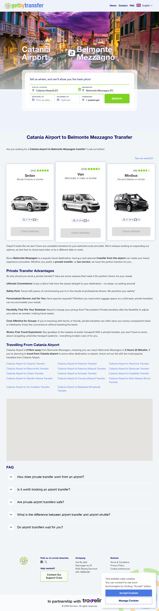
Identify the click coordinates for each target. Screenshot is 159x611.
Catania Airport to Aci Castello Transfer (28, 387)
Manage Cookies (129, 600)
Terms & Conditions (119, 562)
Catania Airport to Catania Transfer (25, 363)
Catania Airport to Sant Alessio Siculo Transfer (129, 380)
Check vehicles (30, 231)
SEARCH (117, 98)
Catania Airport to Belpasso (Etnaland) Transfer (79, 389)
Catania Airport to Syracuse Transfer (129, 368)
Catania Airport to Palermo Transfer (77, 363)
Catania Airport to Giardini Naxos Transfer (29, 378)
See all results (145, 158)
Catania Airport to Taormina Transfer (129, 363)
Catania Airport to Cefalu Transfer (25, 373)
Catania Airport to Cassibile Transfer (129, 373)
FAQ (132, 5)
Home (113, 5)
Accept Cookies (128, 592)
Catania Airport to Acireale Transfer (77, 373)
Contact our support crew (54, 576)
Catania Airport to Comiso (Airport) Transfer (81, 378)
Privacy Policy (117, 565)
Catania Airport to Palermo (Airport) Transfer (82, 368)
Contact (123, 5)
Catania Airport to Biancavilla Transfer (27, 368)
